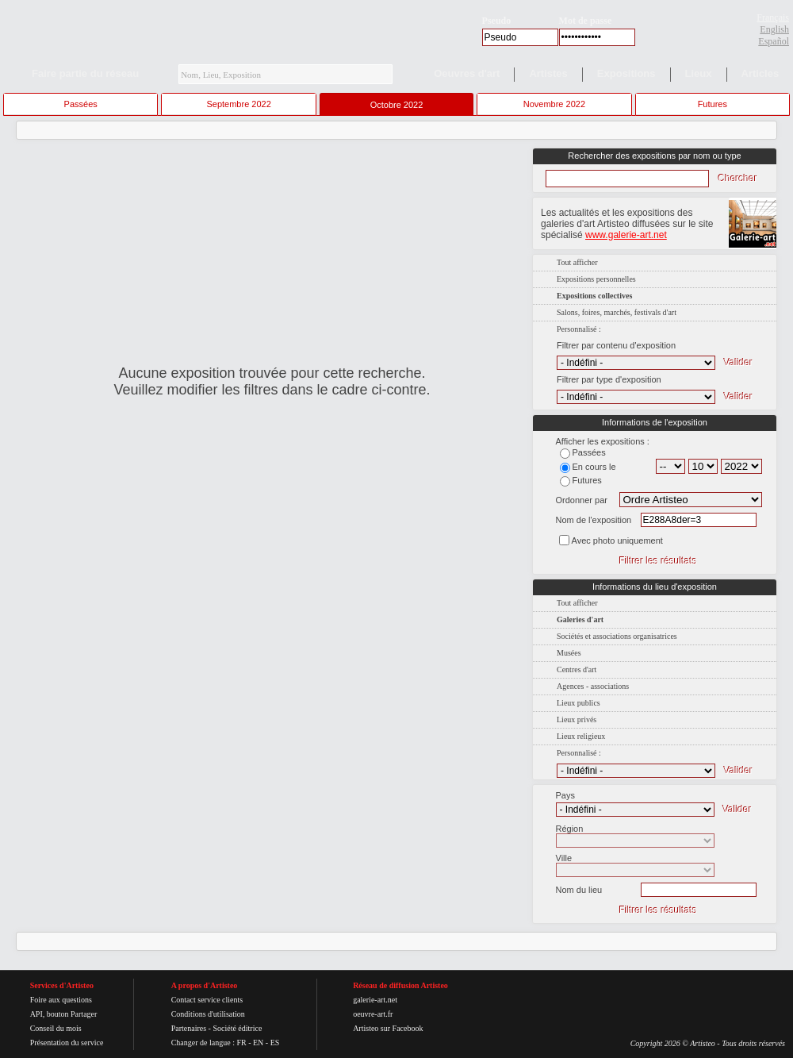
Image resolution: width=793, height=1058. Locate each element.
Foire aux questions (61, 999)
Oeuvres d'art (467, 73)
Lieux (698, 73)
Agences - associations (593, 686)
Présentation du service (67, 1042)
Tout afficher (577, 262)
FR (241, 1042)
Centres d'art (576, 669)
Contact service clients (207, 999)
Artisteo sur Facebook (388, 1028)
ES (275, 1042)
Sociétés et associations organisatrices (617, 636)
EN (258, 1042)
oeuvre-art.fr (373, 1014)
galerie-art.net (375, 999)
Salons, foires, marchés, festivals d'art (616, 312)
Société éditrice (237, 1028)
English (774, 29)
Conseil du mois (56, 1028)
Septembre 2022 (238, 104)
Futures (712, 104)
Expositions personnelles (596, 279)
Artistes (548, 73)
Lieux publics (578, 702)
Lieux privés (576, 719)
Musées (569, 652)
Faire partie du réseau (85, 73)
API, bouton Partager (64, 1014)
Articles (760, 73)
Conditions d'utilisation (208, 1014)
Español (773, 41)
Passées (81, 104)
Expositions (626, 73)
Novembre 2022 (554, 104)
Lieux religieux (581, 736)
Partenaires (188, 1028)
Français (773, 17)
